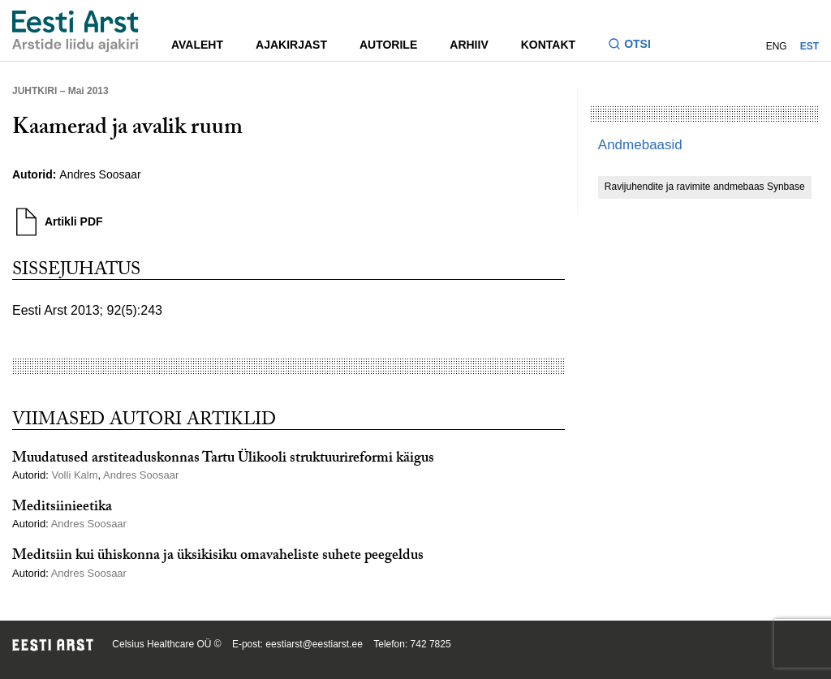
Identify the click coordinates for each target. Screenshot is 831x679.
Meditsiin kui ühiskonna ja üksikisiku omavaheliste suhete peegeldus (218, 556)
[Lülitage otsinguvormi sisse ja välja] (636, 46)
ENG (776, 46)
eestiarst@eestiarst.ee (314, 644)
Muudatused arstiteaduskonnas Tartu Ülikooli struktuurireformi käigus (223, 459)
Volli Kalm (74, 475)
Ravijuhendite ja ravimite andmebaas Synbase (705, 186)
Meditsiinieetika (62, 508)
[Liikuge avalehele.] (75, 31)
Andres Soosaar (99, 174)
